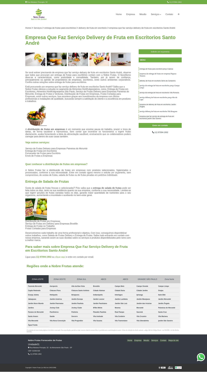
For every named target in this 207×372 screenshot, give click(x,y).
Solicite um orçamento (160, 52)
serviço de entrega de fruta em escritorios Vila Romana (159, 95)
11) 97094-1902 (174, 2)
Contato (169, 14)
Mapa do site (174, 341)
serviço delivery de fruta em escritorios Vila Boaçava (158, 115)
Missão (142, 14)
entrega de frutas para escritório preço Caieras (156, 69)
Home (119, 14)
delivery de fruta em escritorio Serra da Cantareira (157, 82)
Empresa (130, 14)
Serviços (155, 14)
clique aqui (60, 257)
